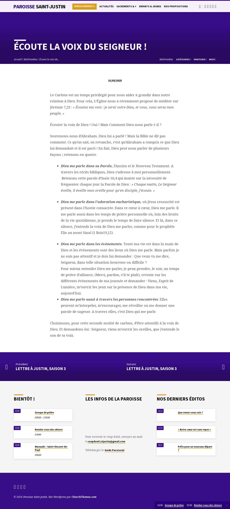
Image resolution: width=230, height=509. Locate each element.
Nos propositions (176, 6)
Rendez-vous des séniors (49, 429)
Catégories (183, 59)
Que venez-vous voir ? (190, 412)
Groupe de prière (44, 412)
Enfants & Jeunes (150, 6)
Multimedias (30, 59)
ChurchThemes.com (84, 497)
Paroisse (39, 6)
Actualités (106, 6)
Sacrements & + (126, 6)
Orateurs (200, 59)
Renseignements (84, 6)
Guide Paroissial (114, 450)
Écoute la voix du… (49, 59)
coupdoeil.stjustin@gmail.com (106, 441)
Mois (212, 59)
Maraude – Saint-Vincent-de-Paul (51, 448)
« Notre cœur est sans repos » (194, 429)
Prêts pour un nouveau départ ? (195, 448)
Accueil (18, 59)
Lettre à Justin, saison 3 (41, 368)
